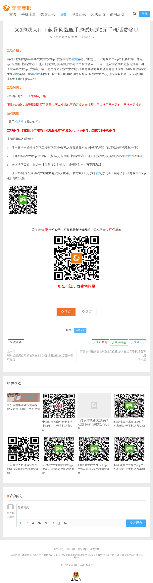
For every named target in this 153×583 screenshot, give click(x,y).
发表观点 (135, 523)
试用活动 (117, 14)
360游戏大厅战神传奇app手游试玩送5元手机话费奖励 (94, 461)
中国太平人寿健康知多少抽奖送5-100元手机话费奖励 (23, 461)
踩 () (87, 312)
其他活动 (98, 14)
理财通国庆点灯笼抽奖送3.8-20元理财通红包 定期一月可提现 (40, 358)
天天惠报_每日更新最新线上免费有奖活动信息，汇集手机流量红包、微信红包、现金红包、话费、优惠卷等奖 (18, 7)
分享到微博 (99, 343)
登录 (144, 13)
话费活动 (80, 330)
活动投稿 (70, 550)
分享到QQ (137, 343)
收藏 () (16, 343)
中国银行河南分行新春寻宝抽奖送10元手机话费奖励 (59, 418)
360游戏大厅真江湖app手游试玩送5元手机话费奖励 (129, 416)
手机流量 (28, 14)
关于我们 (58, 550)
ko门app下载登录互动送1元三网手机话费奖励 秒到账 (94, 417)
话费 (63, 14)
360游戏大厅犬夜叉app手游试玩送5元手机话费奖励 (129, 459)
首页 (13, 14)
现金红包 (79, 14)
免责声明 (95, 550)
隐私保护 (82, 550)
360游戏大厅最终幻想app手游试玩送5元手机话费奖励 (59, 461)
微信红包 (47, 14)
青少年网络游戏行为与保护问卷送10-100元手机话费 (23, 404)
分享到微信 (118, 343)
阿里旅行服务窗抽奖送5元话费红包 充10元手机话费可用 (113, 354)
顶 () (65, 312)
